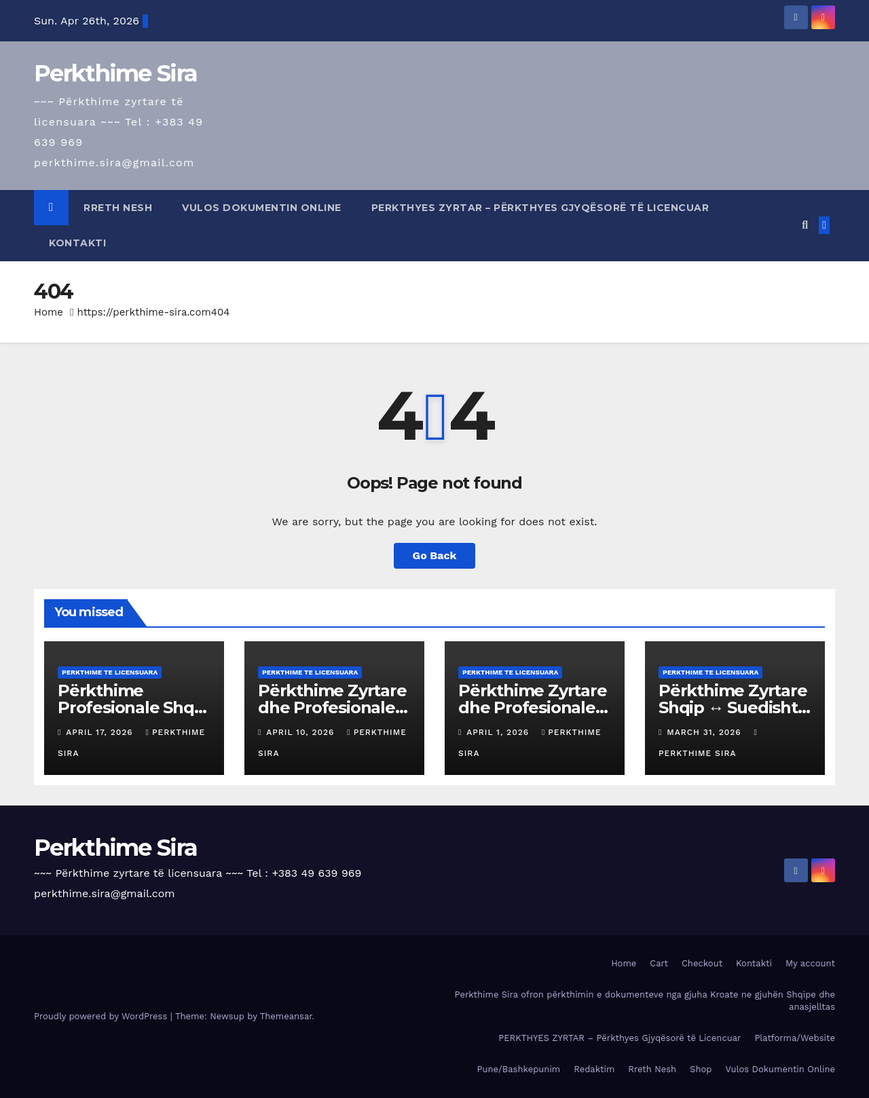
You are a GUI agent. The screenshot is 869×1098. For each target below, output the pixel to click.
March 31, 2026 (705, 732)
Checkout (702, 963)
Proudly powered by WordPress (102, 1016)
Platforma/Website (794, 1038)
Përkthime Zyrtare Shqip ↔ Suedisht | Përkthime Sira (733, 707)
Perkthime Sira (115, 73)
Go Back (435, 555)
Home (48, 312)
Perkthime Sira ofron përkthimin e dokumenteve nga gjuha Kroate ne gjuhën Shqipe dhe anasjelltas (645, 1000)
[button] (805, 225)
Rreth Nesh (118, 208)
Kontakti (77, 243)
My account (810, 963)
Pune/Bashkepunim (519, 1069)
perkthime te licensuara (110, 672)
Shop (700, 1069)
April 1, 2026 (499, 732)
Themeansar (286, 1016)
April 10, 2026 (301, 732)
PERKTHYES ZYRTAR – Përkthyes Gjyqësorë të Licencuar (540, 208)
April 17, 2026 (101, 732)
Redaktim (594, 1069)
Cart (659, 963)
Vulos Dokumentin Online (261, 208)
